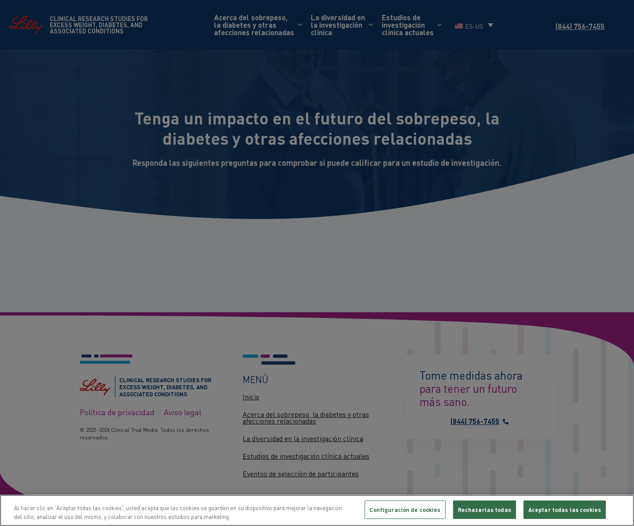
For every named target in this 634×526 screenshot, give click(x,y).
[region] (317, 510)
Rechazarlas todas (484, 509)
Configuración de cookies (404, 509)
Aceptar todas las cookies (564, 509)
